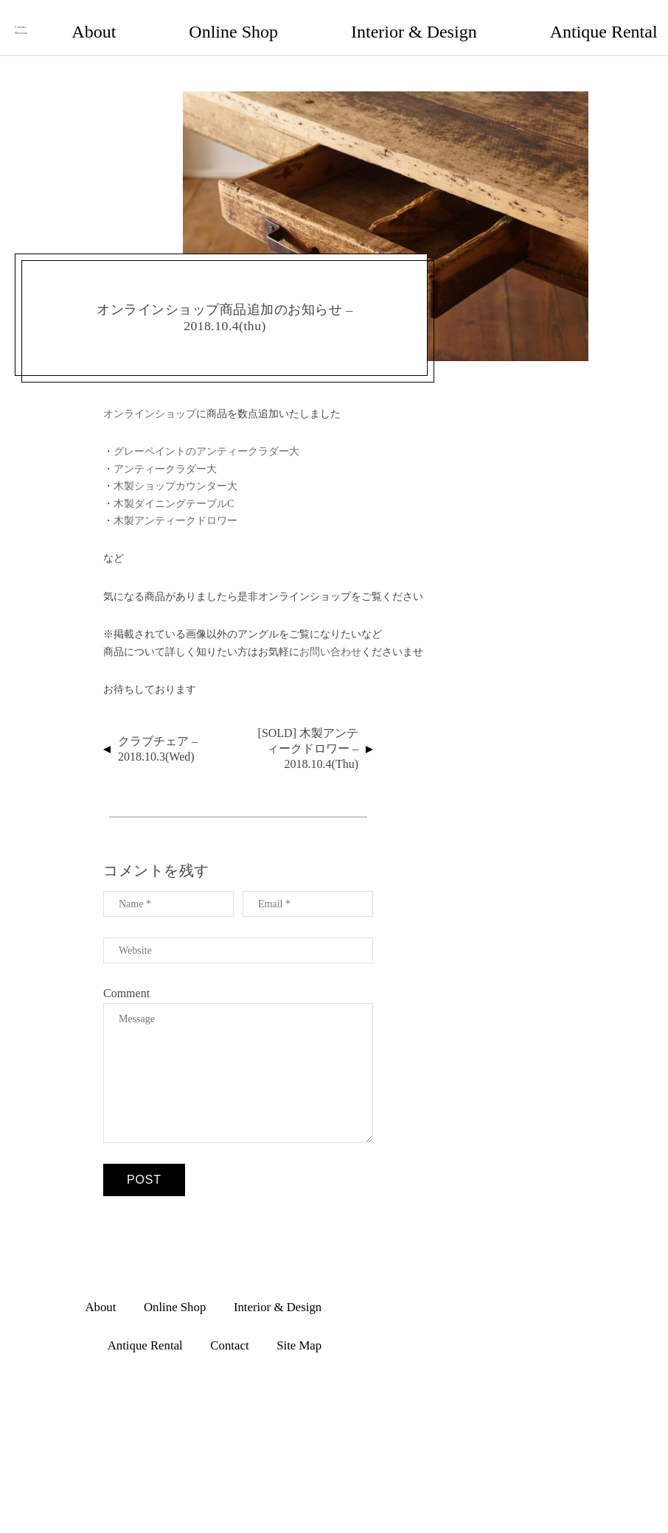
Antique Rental (472, 19)
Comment (126, 978)
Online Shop (284, 19)
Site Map (612, 19)
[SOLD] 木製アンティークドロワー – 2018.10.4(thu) (308, 734)
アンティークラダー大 (165, 454)
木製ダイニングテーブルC (174, 489)
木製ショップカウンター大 (175, 471)
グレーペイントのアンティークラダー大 (206, 437)
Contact (549, 19)
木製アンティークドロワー (175, 505)
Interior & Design (376, 19)
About (216, 19)
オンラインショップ (149, 399)
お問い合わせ (330, 637)
